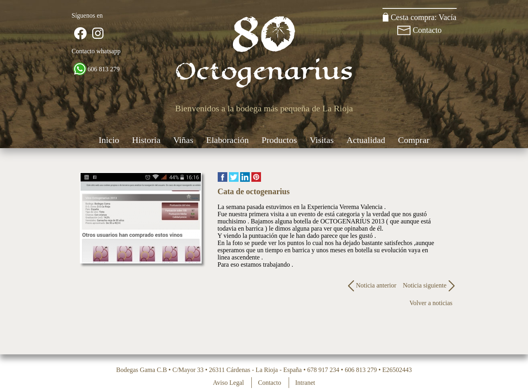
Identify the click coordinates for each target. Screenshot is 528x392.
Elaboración (227, 140)
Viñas (183, 140)
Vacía (447, 17)
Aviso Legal (228, 382)
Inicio (109, 140)
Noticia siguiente (430, 285)
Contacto (427, 30)
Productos (279, 140)
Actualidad (365, 140)
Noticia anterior (371, 285)
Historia (146, 140)
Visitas (322, 140)
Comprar (413, 140)
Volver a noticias (430, 303)
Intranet (305, 382)
